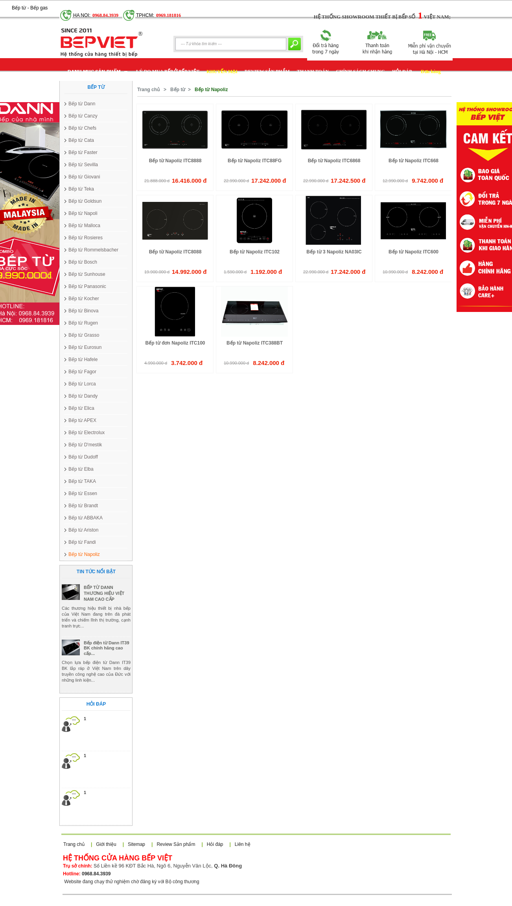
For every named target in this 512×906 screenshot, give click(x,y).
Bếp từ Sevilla (83, 164)
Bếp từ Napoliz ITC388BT (255, 343)
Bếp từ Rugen (83, 323)
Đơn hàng (431, 71)
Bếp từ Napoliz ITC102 (255, 252)
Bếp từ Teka (81, 189)
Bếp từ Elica (81, 408)
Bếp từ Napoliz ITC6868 (334, 160)
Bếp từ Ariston (83, 530)
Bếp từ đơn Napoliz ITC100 (175, 343)
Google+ (57, 4)
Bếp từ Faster (83, 152)
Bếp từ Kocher (83, 298)
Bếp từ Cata (81, 140)
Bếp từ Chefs (82, 128)
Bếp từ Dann (81, 103)
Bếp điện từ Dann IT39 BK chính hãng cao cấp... (106, 669)
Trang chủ (148, 89)
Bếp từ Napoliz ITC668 (413, 160)
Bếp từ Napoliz (84, 554)
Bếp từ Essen (82, 493)
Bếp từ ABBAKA (85, 518)
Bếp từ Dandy (83, 396)
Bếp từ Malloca (84, 225)
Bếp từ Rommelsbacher (93, 250)
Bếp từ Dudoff (83, 457)
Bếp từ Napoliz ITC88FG (255, 160)
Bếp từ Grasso (83, 335)
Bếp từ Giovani (84, 177)
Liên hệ (242, 844)
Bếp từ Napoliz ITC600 (413, 252)
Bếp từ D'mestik (85, 444)
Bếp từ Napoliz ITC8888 (175, 160)
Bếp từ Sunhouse (86, 274)
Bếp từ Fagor (82, 371)
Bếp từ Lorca (82, 384)
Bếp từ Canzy (83, 116)
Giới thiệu (106, 844)
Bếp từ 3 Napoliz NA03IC (333, 252)
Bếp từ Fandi (82, 542)
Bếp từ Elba (81, 469)
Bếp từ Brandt (83, 505)
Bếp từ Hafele (83, 359)
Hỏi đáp (215, 844)
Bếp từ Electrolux (86, 432)
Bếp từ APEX (82, 420)
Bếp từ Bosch (82, 262)
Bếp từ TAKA (82, 481)
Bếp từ (177, 89)
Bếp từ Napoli (83, 213)
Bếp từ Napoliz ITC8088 (175, 252)
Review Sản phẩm (176, 844)
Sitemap (136, 844)
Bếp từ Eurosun (84, 347)
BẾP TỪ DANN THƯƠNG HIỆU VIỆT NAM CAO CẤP (104, 614)
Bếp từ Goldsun (84, 201)
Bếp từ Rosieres (85, 237)
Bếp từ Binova (83, 311)
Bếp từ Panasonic (87, 286)
